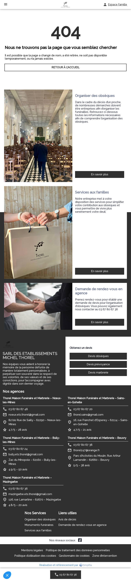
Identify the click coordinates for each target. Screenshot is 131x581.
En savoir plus (99, 174)
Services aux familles (38, 530)
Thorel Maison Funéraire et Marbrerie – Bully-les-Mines (31, 440)
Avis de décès (67, 519)
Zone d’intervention (104, 555)
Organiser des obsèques (40, 519)
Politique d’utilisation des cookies (35, 555)
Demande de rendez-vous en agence (82, 525)
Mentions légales (32, 550)
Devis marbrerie (98, 372)
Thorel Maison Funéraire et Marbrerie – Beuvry (97, 438)
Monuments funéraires (39, 525)
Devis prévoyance (98, 364)
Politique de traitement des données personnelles (78, 550)
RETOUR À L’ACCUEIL (65, 67)
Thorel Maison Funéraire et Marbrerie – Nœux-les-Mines (32, 400)
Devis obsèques (98, 356)
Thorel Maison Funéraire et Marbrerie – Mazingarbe (27, 479)
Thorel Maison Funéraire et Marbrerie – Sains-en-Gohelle (96, 400)
